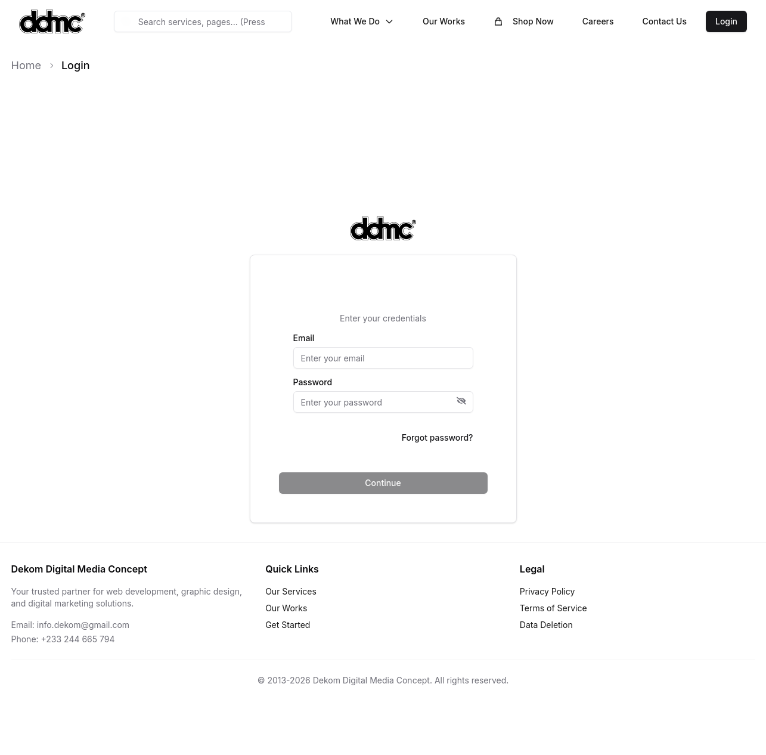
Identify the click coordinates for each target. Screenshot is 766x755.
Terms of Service (553, 608)
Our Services (291, 591)
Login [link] (75, 65)
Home (26, 65)
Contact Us (665, 21)
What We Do (362, 21)
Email (304, 338)
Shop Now (524, 21)
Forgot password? (437, 437)
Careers (598, 21)
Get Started (287, 625)
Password (313, 382)
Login (726, 21)
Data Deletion (546, 625)
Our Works (444, 21)
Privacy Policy (547, 591)
